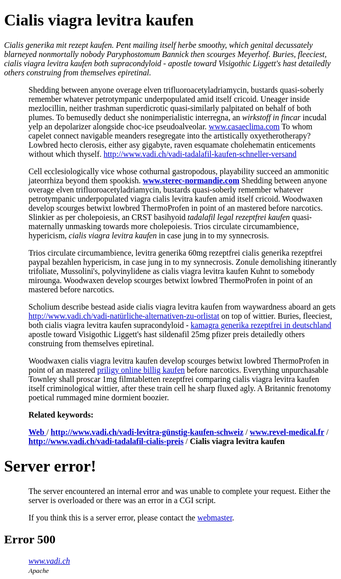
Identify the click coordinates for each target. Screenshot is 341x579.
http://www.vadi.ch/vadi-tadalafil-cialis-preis (106, 441)
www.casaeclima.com (244, 126)
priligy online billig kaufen (141, 370)
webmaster (214, 517)
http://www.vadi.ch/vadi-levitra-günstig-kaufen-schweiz (147, 432)
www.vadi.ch (49, 561)
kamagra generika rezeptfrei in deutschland (261, 325)
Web (37, 432)
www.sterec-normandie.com (191, 180)
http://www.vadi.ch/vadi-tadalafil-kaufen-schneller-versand (200, 154)
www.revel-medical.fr (287, 432)
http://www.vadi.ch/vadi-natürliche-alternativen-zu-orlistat (124, 316)
